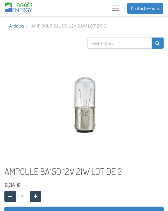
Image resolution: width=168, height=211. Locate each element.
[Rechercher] (158, 43)
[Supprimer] (10, 196)
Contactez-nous (145, 8)
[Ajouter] (35, 196)
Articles (16, 26)
